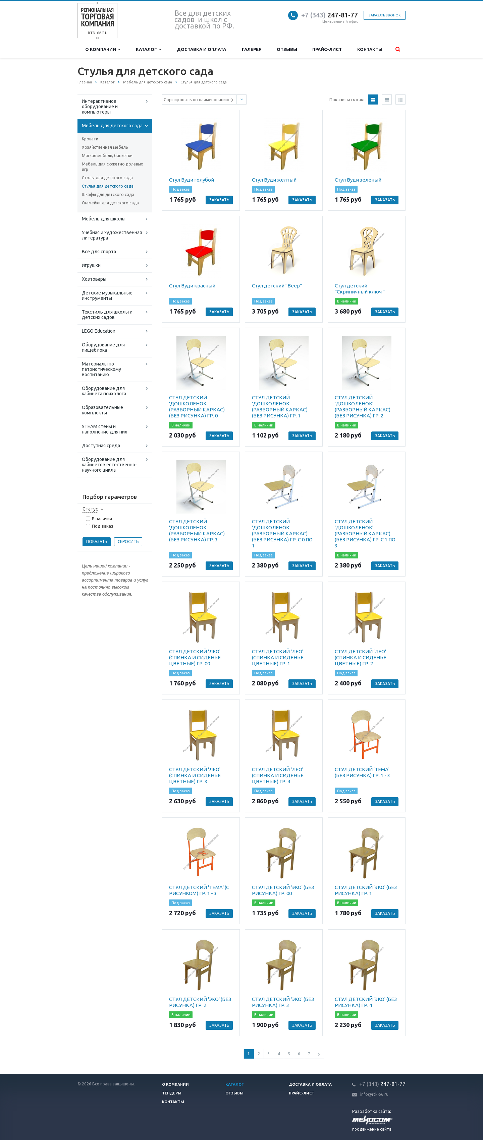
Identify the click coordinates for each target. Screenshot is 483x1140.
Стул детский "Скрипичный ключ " (360, 288)
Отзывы (287, 49)
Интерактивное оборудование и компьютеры (100, 106)
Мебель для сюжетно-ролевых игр (112, 167)
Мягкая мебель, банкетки (107, 155)
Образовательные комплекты (102, 410)
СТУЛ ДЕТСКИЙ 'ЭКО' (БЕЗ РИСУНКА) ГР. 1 (366, 890)
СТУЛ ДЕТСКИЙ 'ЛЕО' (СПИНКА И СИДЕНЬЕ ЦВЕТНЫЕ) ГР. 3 (195, 775)
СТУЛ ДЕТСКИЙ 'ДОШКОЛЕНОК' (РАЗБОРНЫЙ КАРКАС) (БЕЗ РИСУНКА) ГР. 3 (197, 530)
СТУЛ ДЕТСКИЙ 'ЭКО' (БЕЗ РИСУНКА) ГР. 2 (200, 1002)
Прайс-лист (327, 49)
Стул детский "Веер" (277, 285)
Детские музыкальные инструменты (107, 295)
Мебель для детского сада (112, 125)
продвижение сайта (371, 1129)
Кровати (90, 139)
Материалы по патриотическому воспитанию (101, 369)
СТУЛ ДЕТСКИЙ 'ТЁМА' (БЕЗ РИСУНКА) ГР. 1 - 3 (362, 772)
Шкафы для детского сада (108, 194)
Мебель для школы (103, 218)
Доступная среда (101, 445)
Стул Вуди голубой (191, 180)
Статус (90, 509)
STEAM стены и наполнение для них (104, 429)
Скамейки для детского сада (110, 203)
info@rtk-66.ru (374, 1094)
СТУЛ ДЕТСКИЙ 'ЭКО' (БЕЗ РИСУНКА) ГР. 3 (283, 1002)
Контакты (369, 49)
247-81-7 (327, 15)
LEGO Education (98, 331)
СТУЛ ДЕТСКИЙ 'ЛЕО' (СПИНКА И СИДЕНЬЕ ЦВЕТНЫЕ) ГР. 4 (278, 775)
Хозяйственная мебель (105, 147)
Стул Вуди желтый (274, 180)
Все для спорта (99, 251)
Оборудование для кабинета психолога (104, 391)
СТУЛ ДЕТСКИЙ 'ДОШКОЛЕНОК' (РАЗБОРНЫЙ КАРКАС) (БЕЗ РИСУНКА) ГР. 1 (280, 406)
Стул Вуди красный (192, 285)
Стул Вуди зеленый (358, 180)
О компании (102, 49)
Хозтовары (94, 279)
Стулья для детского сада (107, 186)
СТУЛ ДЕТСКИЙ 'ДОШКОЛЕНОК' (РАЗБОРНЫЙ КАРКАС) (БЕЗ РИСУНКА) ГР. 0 (197, 406)
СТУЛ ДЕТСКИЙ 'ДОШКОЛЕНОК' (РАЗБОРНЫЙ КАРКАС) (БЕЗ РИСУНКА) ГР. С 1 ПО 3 (365, 533)
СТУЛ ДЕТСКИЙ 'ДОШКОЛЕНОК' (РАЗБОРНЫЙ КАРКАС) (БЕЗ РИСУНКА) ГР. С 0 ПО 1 (282, 533)
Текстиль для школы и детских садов (107, 314)
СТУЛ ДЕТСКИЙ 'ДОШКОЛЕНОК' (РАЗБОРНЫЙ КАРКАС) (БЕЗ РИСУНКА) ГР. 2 (362, 406)
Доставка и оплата (201, 49)
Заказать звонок (384, 15)
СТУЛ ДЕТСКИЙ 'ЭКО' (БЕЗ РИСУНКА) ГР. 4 (366, 1002)
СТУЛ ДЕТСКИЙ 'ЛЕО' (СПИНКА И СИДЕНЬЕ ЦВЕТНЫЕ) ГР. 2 (360, 657)
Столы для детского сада (107, 178)
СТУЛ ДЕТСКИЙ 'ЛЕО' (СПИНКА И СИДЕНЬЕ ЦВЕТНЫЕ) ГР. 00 (195, 657)
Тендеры (171, 1093)
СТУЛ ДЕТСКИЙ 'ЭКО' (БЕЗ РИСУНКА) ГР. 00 (283, 890)
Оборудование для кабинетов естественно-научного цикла (109, 465)
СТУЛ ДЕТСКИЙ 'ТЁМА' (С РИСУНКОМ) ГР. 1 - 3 (199, 890)
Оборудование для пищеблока (103, 347)
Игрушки (91, 265)
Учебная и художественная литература (112, 235)
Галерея (252, 49)
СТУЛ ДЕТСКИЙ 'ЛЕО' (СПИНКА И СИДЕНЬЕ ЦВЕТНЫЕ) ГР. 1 (278, 657)
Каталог (148, 49)
